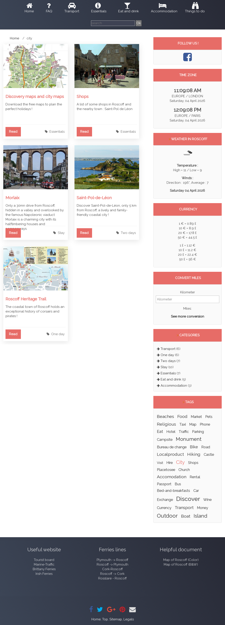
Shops (83, 96)
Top (105, 619)
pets (208, 416)
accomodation (171, 476)
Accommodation (164, 11)
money (202, 508)
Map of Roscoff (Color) (181, 560)
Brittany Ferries (44, 569)
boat (185, 516)
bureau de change (172, 447)
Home (29, 11)
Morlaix (12, 197)
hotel (170, 431)
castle (209, 454)
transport (184, 507)
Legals (128, 619)
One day (58, 334)
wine (207, 499)
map (192, 424)
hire (169, 462)
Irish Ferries (44, 574)
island (200, 516)
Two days (128, 233)
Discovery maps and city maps (34, 96)
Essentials (98, 11)
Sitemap (115, 619)
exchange (165, 499)
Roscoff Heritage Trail (25, 298)
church (184, 469)
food (182, 416)
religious (166, 424)
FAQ (49, 11)
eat (160, 431)
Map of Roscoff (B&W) (181, 564)
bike (194, 447)
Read (13, 132)
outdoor (167, 516)
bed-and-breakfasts (173, 490)
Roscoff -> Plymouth (112, 564)
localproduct (170, 454)
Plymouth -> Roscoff (112, 560)
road (205, 447)
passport (164, 484)
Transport (71, 11)
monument (188, 439)
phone (205, 424)
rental (195, 477)
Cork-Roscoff (112, 569)
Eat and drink (128, 11)
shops (193, 462)
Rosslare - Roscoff (112, 578)
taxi (182, 424)
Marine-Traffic (44, 564)
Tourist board (44, 560)
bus (178, 484)
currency (164, 508)
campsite (164, 439)
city (180, 462)
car (196, 490)
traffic (184, 431)
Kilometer (187, 292)
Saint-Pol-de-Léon (94, 197)
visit (160, 463)
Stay (61, 233)
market (196, 416)
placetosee (166, 469)
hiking (193, 454)
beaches (165, 416)
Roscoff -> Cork (112, 574)
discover (188, 498)
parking (198, 431)
